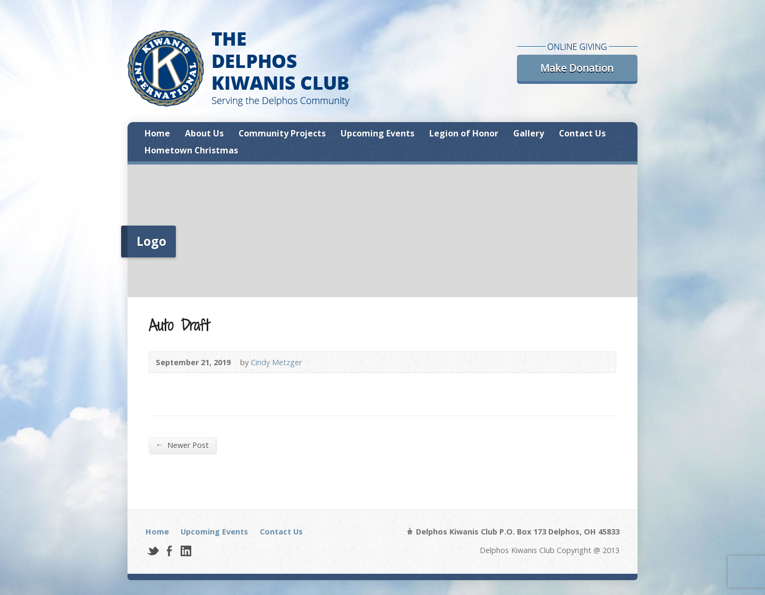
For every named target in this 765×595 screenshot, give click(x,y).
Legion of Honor (463, 133)
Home (157, 133)
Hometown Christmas (191, 150)
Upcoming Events (377, 133)
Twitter (153, 551)
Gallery (528, 133)
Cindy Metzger (276, 362)
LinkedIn (186, 551)
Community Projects (282, 133)
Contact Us (582, 133)
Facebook (169, 551)
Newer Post (182, 444)
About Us (204, 133)
